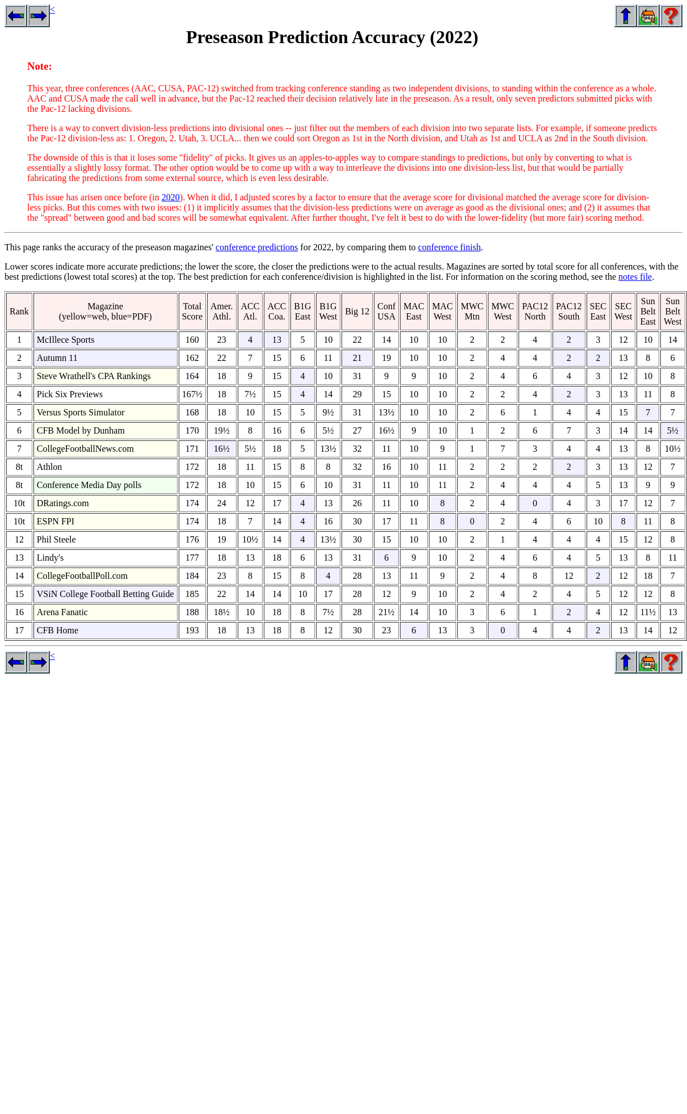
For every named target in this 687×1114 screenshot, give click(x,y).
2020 (171, 197)
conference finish (449, 247)
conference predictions (257, 247)
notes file (635, 276)
